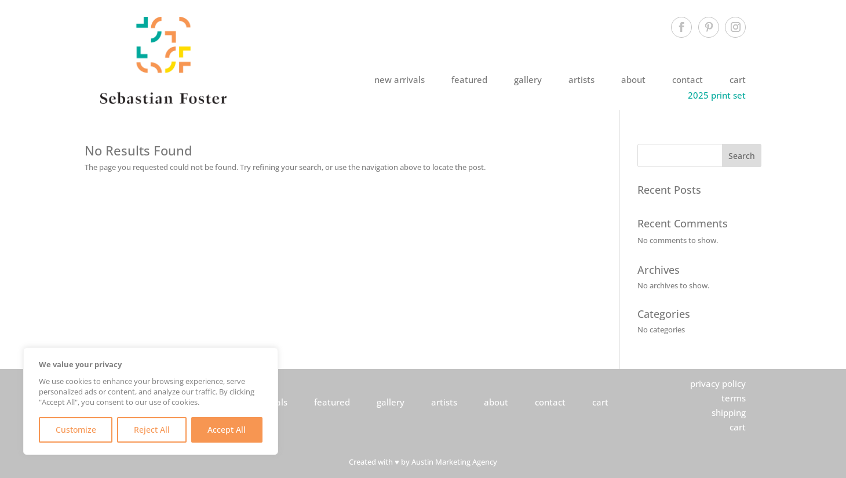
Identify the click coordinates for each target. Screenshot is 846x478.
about (633, 79)
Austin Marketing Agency (454, 462)
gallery (528, 79)
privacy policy (718, 383)
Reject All (152, 429)
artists (581, 79)
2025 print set (717, 95)
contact (687, 79)
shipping (729, 412)
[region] (150, 401)
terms (733, 398)
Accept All (226, 429)
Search (741, 155)
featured (469, 79)
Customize (76, 429)
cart (738, 79)
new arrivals (399, 79)
